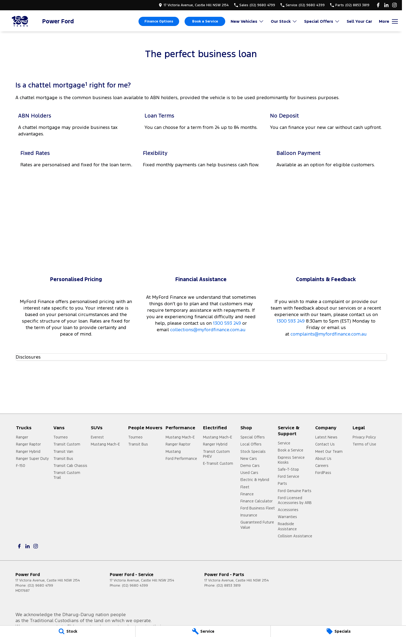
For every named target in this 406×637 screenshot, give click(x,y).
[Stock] (67, 631)
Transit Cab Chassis (70, 465)
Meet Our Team (329, 451)
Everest (97, 437)
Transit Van (63, 451)
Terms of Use (364, 444)
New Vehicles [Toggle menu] (247, 21)
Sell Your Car (359, 21)
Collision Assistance (295, 536)
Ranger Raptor (28, 444)
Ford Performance (181, 458)
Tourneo (60, 437)
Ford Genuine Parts (294, 490)
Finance (247, 494)
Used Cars (249, 472)
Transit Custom (66, 444)
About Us (323, 458)
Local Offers (251, 444)
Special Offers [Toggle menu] (322, 21)
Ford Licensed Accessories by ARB (295, 500)
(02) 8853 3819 (229, 585)
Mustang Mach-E (105, 444)
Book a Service (205, 21)
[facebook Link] (378, 5)
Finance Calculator (256, 501)
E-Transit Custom (218, 463)
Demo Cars (250, 465)
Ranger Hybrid (28, 451)
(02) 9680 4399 (135, 585)
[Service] (203, 631)
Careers (321, 465)
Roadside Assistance (287, 526)
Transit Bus (63, 458)
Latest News (326, 437)
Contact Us (325, 444)
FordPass (323, 472)
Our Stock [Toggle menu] (284, 21)
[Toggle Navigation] (388, 21)
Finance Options (158, 21)
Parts (282, 483)
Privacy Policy (364, 437)
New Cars (248, 458)
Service (284, 443)
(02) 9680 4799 (40, 585)
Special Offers (252, 437)
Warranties (287, 516)
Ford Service (288, 476)
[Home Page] (20, 21)
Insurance (248, 515)
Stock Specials (253, 451)
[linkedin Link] (386, 5)
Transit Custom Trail (66, 475)
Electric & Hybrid (254, 479)
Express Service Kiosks (291, 460)
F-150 (20, 465)
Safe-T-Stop (288, 469)
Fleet (244, 487)
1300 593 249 (227, 323)
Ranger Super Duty (32, 458)
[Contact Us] (194, 5)
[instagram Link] (394, 5)
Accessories (288, 509)
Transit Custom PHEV (216, 454)
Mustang (173, 451)
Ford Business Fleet (257, 508)
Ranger (22, 437)
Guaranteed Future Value (257, 524)
